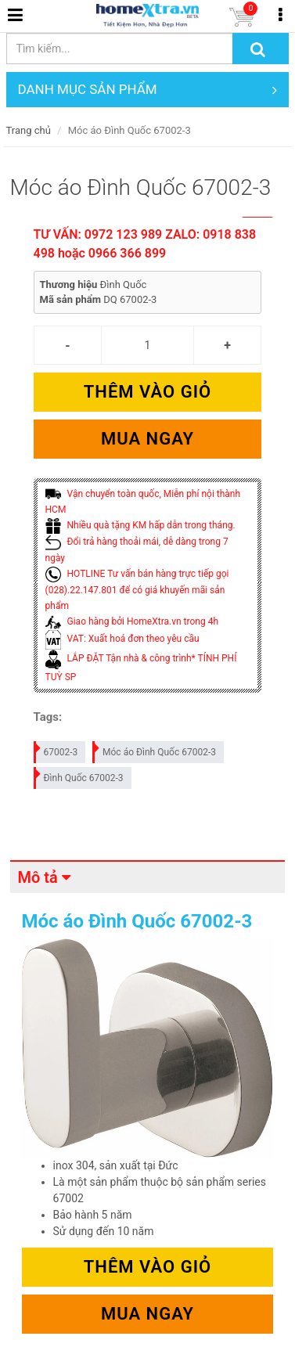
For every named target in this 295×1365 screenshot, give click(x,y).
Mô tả (38, 877)
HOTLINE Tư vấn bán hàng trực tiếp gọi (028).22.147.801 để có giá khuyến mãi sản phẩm (137, 589)
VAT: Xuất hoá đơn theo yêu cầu (122, 638)
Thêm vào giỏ (147, 392)
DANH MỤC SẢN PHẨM (148, 89)
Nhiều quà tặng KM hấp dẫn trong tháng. (140, 525)
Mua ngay (147, 438)
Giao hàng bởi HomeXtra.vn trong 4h (131, 621)
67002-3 (56, 749)
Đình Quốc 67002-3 (79, 775)
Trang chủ (28, 130)
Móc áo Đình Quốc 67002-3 (155, 749)
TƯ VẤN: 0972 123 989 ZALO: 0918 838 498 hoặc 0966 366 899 (145, 244)
